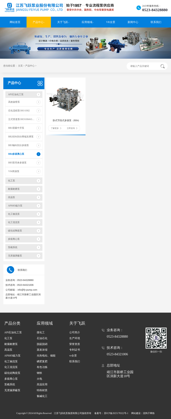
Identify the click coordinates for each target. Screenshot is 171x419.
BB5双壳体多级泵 (17, 162)
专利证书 (74, 349)
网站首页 (15, 22)
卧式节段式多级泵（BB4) (66, 120)
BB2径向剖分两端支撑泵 (21, 136)
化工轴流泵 (14, 214)
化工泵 (11, 180)
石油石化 (42, 338)
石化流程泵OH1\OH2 (19, 110)
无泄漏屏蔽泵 (15, 255)
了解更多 (56, 128)
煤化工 (41, 332)
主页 (20, 66)
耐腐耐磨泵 (14, 189)
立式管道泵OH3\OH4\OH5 (21, 119)
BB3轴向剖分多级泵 (18, 145)
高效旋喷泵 (14, 102)
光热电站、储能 (46, 355)
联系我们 (156, 22)
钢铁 (39, 372)
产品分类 (12, 323)
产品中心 (39, 22)
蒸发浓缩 (42, 349)
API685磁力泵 (15, 205)
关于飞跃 (63, 22)
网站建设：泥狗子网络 (143, 413)
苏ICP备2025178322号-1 (116, 413)
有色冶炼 (42, 367)
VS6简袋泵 (13, 171)
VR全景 (110, 22)
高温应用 (42, 384)
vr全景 (73, 355)
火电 (39, 378)
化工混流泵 (14, 222)
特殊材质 (42, 390)
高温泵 (11, 197)
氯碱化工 (42, 396)
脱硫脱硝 (42, 344)
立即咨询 (72, 128)
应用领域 (88, 22)
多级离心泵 (14, 239)
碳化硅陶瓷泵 (15, 230)
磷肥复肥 (42, 361)
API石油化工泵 (16, 94)
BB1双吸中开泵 (16, 128)
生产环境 (74, 338)
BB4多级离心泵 (16, 154)
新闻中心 (133, 22)
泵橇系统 (12, 247)
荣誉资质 (74, 344)
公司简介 (74, 332)
